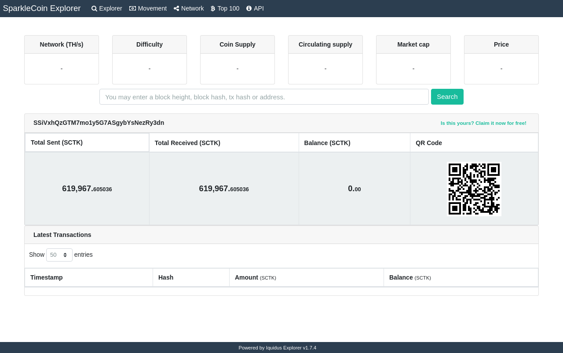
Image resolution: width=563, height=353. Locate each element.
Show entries (61, 255)
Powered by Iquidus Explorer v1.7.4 (278, 347)
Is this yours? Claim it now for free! (483, 123)
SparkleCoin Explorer (41, 8)
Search (447, 96)
